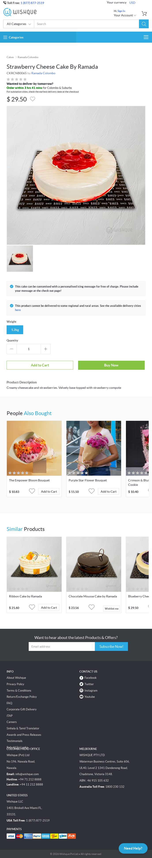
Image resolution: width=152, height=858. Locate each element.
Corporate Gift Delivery (22, 709)
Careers (12, 722)
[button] (144, 23)
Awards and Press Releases (24, 734)
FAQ (9, 703)
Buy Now (111, 365)
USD (132, 2)
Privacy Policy (15, 684)
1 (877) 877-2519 (32, 3)
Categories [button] (13, 37)
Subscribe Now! (111, 646)
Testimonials (15, 741)
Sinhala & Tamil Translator (23, 728)
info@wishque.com (27, 774)
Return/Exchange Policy (22, 696)
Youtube (89, 696)
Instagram (91, 690)
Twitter (89, 684)
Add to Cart (40, 365)
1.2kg (15, 330)
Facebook (90, 677)
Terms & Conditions (19, 690)
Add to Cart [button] (49, 491)
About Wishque (16, 677)
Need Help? (133, 848)
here (18, 310)
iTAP (10, 715)
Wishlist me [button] (111, 608)
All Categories (19, 24)
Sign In (121, 11)
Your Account (125, 15)
